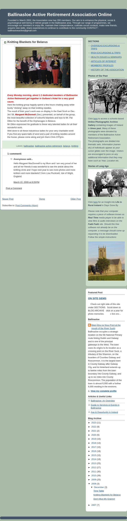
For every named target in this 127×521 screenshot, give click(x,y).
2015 (94, 455)
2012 (94, 467)
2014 (94, 459)
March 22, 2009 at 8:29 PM (26, 182)
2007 (94, 505)
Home (42, 199)
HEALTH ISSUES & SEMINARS (106, 57)
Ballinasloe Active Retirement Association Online (60, 14)
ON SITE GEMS (97, 298)
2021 (94, 431)
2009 (94, 479)
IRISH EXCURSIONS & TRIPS (105, 53)
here (95, 118)
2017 (94, 447)
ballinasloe (29, 146)
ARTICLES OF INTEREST (103, 61)
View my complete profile (104, 391)
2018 (94, 443)
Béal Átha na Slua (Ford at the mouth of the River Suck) (106, 327)
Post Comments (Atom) (26, 205)
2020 (94, 435)
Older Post (76, 199)
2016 (94, 451)
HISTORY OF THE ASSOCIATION (107, 70)
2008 (94, 484)
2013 (94, 463)
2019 (94, 439)
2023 (94, 422)
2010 (94, 475)
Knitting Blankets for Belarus (107, 495)
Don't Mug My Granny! (104, 499)
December (99, 487)
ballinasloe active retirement (48, 146)
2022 (94, 427)
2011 (94, 471)
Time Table (99, 491)
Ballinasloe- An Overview (103, 401)
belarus (66, 146)
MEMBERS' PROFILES (102, 65)
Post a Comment (14, 188)
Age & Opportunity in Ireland (104, 412)
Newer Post (7, 199)
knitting (74, 146)
